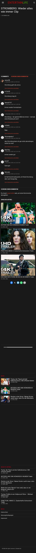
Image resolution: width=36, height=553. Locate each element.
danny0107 (8, 102)
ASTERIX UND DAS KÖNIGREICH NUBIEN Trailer (15, 225)
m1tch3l (7, 91)
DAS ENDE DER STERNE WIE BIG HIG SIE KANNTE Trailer (17, 277)
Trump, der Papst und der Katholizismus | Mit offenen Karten (22, 380)
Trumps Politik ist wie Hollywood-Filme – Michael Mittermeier (17, 495)
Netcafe (7, 172)
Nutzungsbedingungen (7, 515)
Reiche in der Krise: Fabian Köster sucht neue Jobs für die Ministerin (22, 397)
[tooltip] (11, 282)
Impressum (4, 518)
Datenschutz (4, 512)
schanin (7, 125)
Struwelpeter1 (9, 136)
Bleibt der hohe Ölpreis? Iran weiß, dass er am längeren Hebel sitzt (16, 488)
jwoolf (7, 161)
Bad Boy (7, 150)
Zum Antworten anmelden (12, 88)
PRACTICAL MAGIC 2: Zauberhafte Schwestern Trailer (17, 251)
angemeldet (10, 193)
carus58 (7, 80)
